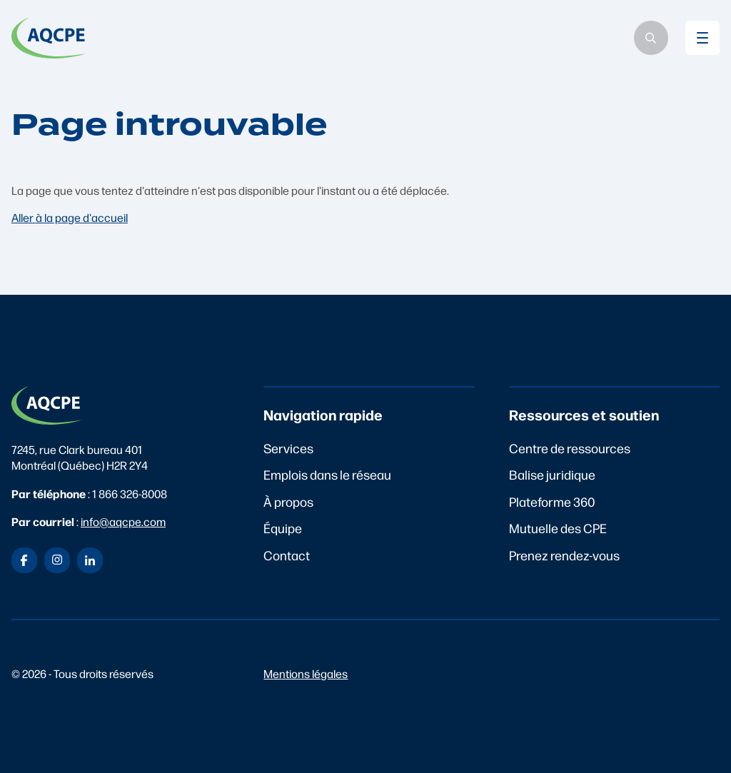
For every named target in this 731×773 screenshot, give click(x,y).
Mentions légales (305, 673)
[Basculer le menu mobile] (702, 38)
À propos (288, 501)
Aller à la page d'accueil (69, 217)
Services (288, 448)
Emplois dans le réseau (327, 474)
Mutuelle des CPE (558, 528)
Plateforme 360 (552, 501)
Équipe (282, 528)
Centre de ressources (569, 448)
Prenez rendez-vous (564, 555)
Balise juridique (552, 474)
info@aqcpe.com (123, 521)
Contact (286, 555)
